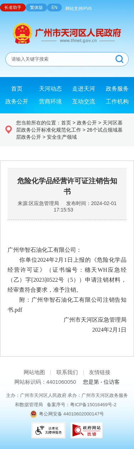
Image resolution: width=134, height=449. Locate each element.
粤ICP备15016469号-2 (93, 404)
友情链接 (99, 372)
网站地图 (34, 372)
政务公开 (87, 123)
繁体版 (36, 7)
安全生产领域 (62, 137)
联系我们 (67, 372)
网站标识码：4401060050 (45, 382)
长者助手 (12, 7)
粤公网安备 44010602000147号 (71, 414)
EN (54, 7)
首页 (66, 123)
